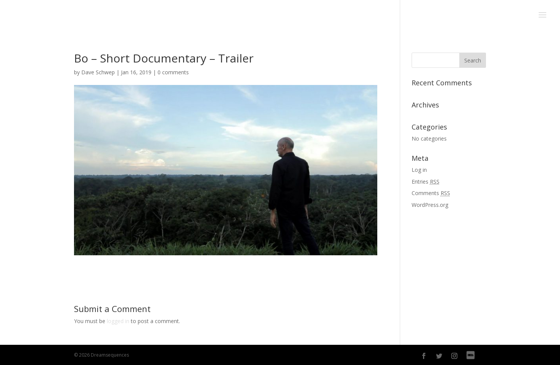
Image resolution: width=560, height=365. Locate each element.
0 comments (173, 72)
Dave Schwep (98, 72)
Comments (431, 193)
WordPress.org (430, 204)
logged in (118, 321)
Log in (419, 169)
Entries (425, 181)
